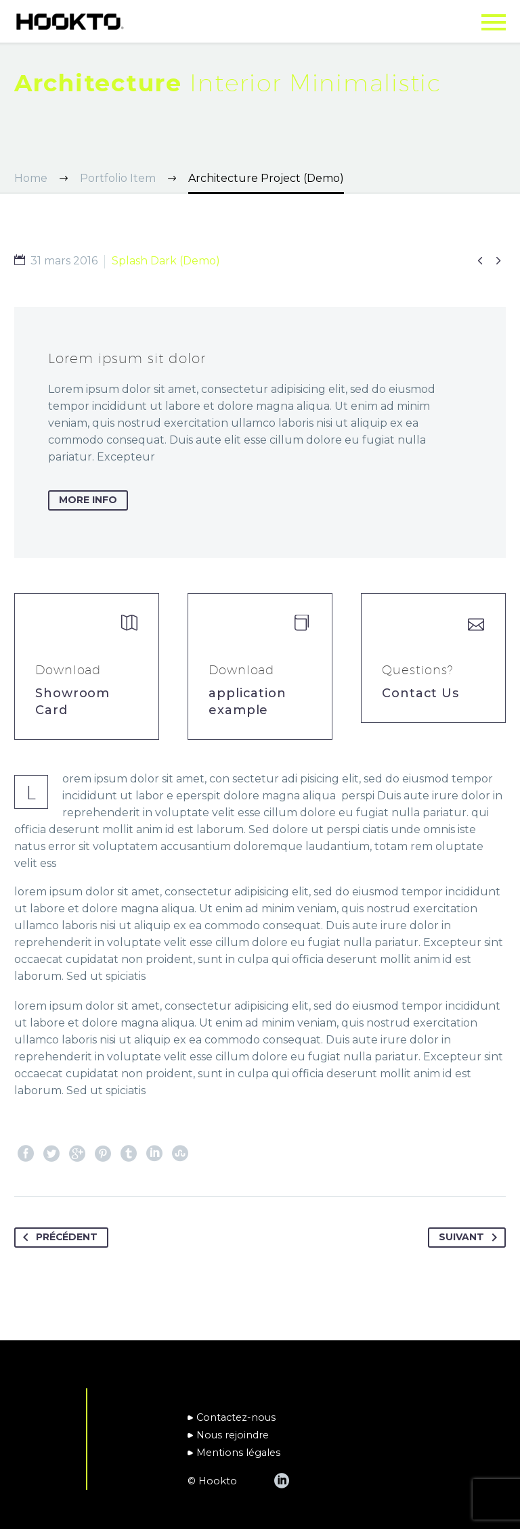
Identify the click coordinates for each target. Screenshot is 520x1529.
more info (88, 500)
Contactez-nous (236, 1417)
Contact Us (420, 693)
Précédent (58, 1237)
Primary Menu (493, 22)
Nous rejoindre (232, 1435)
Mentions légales (238, 1452)
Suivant (470, 1237)
